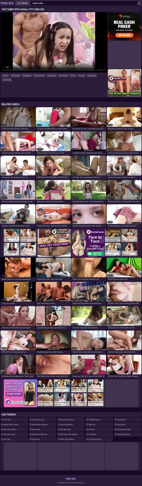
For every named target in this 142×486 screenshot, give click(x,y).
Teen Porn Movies (67, 420)
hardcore (64, 75)
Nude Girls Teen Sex (39, 434)
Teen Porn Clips (9, 434)
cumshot (53, 75)
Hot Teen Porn (65, 429)
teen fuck (35, 439)
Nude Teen (36, 429)
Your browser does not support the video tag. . (53, 42)
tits (74, 75)
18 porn (92, 429)
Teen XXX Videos (10, 429)
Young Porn (121, 420)
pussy (82, 75)
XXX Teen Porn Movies (68, 434)
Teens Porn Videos (67, 439)
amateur (28, 75)
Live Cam (24, 3)
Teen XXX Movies (123, 434)
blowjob (93, 75)
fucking (8, 80)
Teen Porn (7, 420)
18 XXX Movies (94, 420)
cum (6, 75)
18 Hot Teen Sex (38, 420)
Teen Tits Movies (66, 424)
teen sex (7, 439)
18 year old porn (95, 439)
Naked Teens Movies (39, 424)
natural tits (40, 75)
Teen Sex (92, 424)
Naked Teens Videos (11, 424)
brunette (16, 75)
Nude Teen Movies (124, 429)
